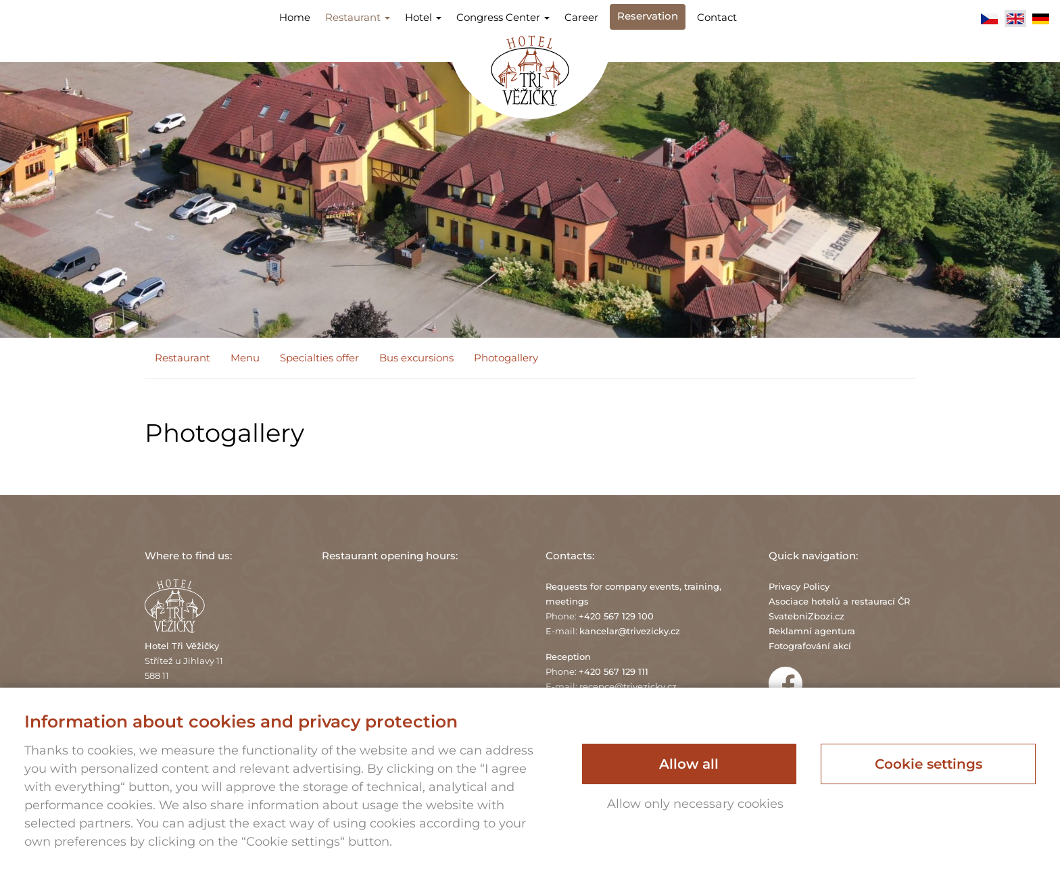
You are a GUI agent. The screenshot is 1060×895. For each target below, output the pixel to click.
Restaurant (357, 17)
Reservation (647, 15)
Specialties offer (319, 357)
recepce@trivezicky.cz (628, 686)
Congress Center (503, 17)
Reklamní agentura (812, 630)
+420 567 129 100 (616, 616)
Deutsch (1041, 19)
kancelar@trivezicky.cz (629, 630)
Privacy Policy (799, 586)
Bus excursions (416, 357)
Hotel (423, 17)
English (1015, 19)
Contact (717, 17)
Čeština (989, 19)
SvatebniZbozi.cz (806, 616)
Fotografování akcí (810, 645)
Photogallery (506, 357)
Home (294, 17)
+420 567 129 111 (613, 671)
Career (581, 17)
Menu (245, 357)
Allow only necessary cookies (695, 803)
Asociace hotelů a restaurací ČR (839, 601)
